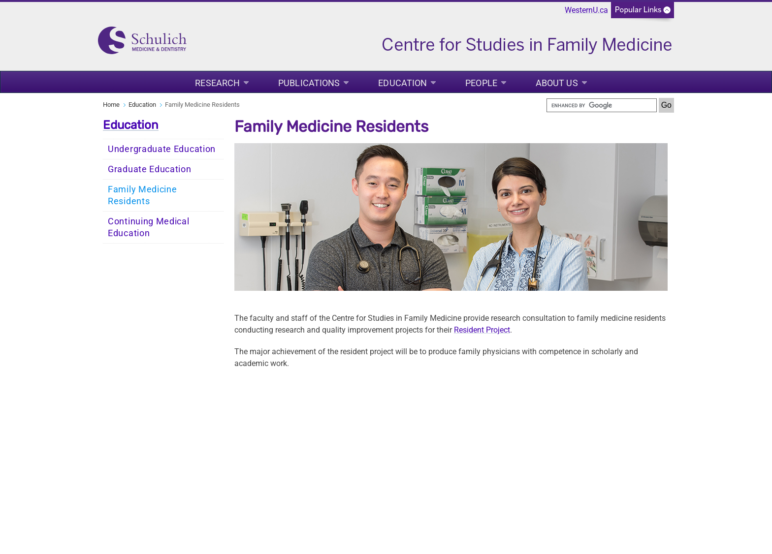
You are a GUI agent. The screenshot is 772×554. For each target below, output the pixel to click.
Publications (309, 83)
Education (402, 83)
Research (217, 83)
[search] (602, 105)
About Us (557, 83)
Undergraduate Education (162, 149)
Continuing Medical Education (149, 227)
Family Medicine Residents (142, 195)
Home (111, 104)
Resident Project (482, 330)
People (481, 83)
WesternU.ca (586, 10)
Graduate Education (150, 169)
